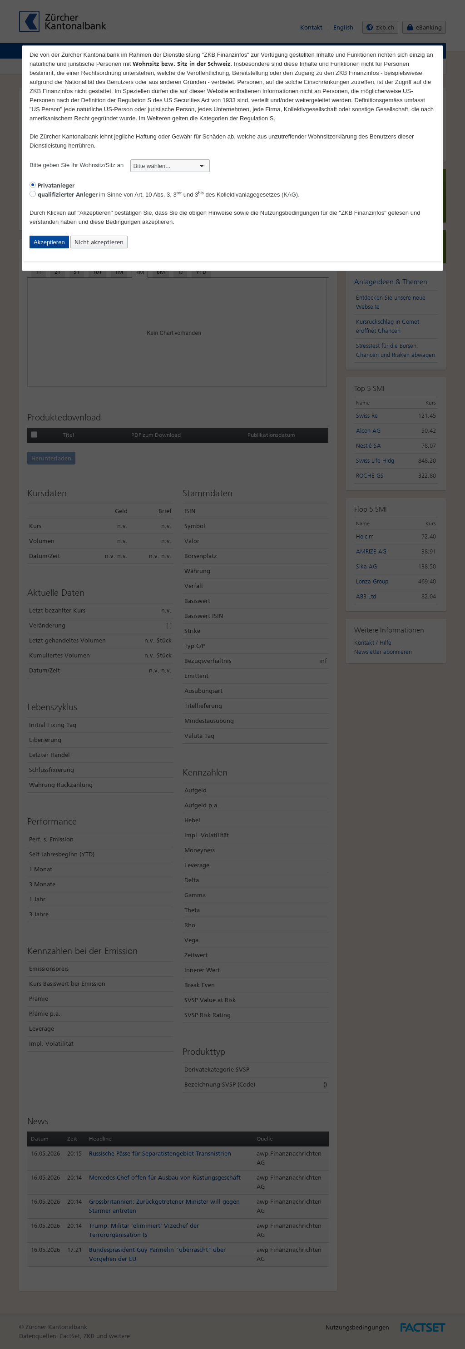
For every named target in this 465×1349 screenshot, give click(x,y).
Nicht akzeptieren (99, 242)
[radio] (33, 185)
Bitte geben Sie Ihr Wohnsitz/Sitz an (120, 165)
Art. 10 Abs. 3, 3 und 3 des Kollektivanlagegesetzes (207, 194)
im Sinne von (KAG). (165, 194)
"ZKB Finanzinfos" (362, 212)
